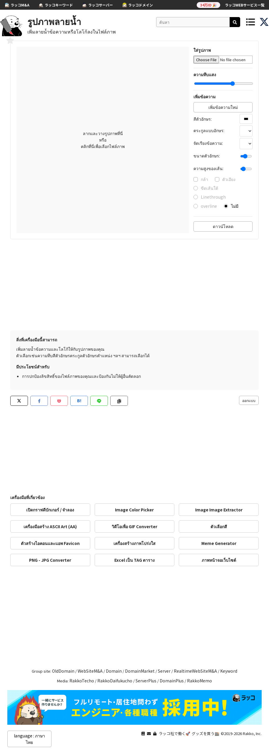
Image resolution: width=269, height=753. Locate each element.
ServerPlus (146, 681)
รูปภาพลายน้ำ (54, 21)
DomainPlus (172, 681)
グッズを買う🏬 (205, 733)
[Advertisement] (134, 286)
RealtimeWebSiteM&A (195, 671)
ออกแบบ (248, 400)
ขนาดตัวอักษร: (206, 156)
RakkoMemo (199, 681)
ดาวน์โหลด (223, 226)
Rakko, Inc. (252, 733)
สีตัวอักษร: (202, 119)
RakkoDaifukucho (114, 681)
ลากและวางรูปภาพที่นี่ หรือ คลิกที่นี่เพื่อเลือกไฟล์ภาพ (103, 139)
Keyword (228, 671)
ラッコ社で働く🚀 (174, 733)
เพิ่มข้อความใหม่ (223, 107)
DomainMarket (140, 671)
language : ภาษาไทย (29, 739)
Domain (114, 671)
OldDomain (63, 671)
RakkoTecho (81, 681)
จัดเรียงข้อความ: (208, 143)
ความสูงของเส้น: (208, 168)
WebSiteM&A (90, 671)
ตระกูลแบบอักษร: (208, 130)
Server (164, 671)
